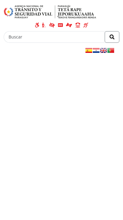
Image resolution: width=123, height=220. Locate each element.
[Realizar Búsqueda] (112, 37)
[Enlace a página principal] (50, 11)
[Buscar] (54, 37)
